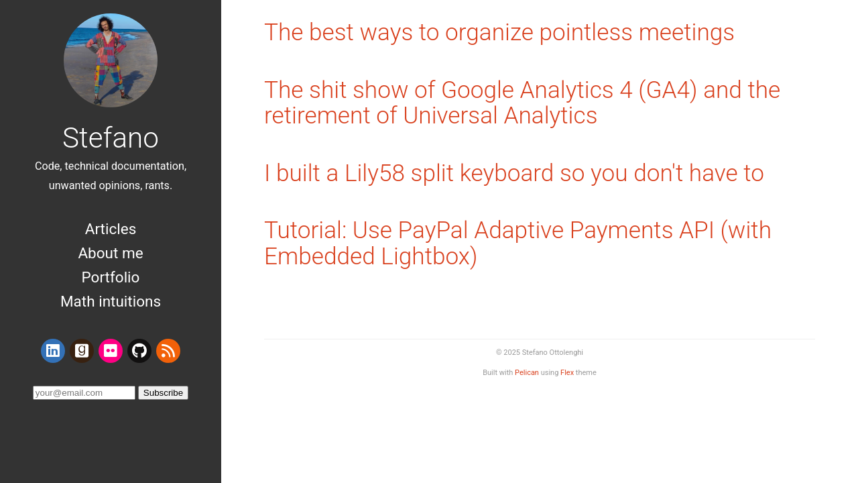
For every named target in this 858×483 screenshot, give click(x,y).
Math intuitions (110, 301)
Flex (567, 372)
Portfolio (111, 277)
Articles (111, 228)
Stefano (110, 137)
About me (110, 253)
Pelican (527, 372)
